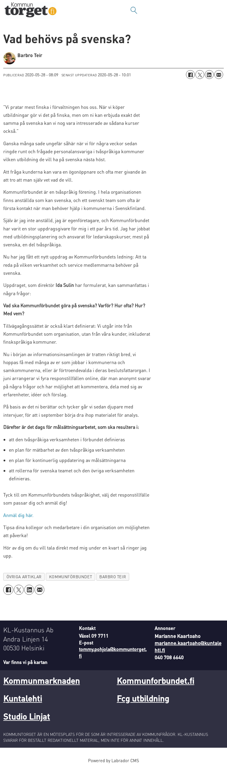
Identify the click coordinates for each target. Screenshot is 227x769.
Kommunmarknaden (41, 680)
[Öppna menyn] (216, 10)
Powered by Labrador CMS (113, 760)
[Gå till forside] (30, 10)
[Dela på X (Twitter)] (199, 74)
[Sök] (134, 10)
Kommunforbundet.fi (155, 680)
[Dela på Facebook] (190, 74)
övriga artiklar (24, 576)
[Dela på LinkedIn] (209, 74)
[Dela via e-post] (218, 74)
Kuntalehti (22, 698)
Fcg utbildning (143, 698)
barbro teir (112, 576)
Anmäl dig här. (18, 515)
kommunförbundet (70, 576)
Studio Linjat (26, 716)
